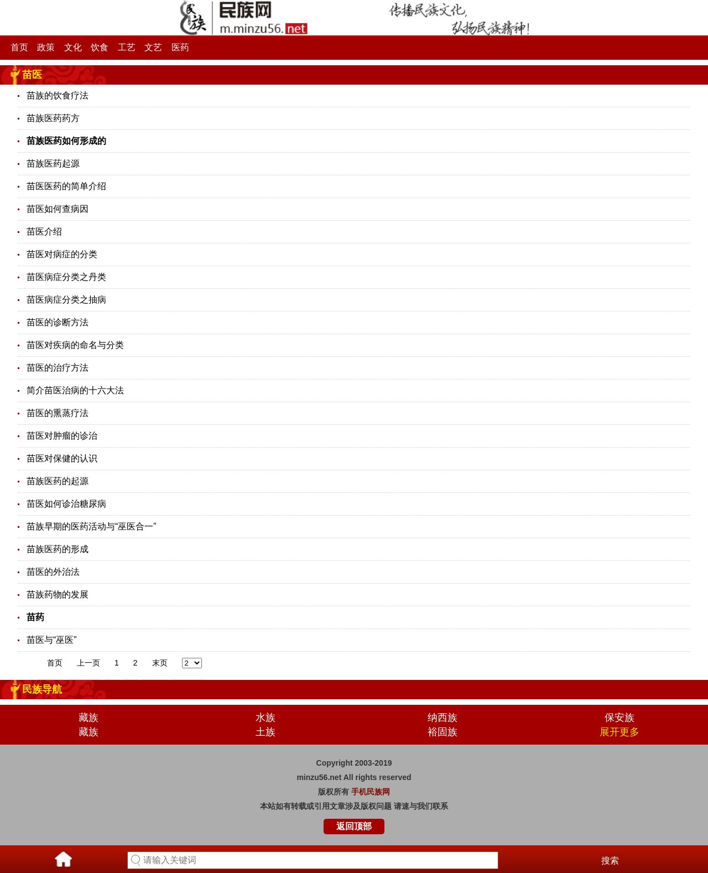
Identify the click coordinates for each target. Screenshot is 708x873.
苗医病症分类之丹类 (66, 277)
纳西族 (442, 717)
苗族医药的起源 (57, 481)
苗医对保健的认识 (62, 458)
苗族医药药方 (53, 118)
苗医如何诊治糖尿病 (66, 503)
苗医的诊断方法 (57, 322)
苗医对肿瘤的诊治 (62, 435)
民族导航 (42, 689)
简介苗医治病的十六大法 (75, 390)
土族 (265, 731)
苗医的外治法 (53, 571)
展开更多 (619, 731)
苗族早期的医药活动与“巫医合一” (92, 526)
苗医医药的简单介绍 (66, 186)
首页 (19, 47)
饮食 (99, 47)
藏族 (88, 717)
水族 (265, 717)
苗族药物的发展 (57, 594)
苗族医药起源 (53, 163)
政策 (46, 47)
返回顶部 (354, 826)
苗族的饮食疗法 (57, 95)
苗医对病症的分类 (62, 254)
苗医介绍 (44, 231)
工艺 (127, 47)
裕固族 (442, 731)
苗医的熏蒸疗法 (57, 413)
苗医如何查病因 (57, 209)
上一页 (88, 662)
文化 (73, 47)
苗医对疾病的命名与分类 (75, 345)
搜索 (610, 860)
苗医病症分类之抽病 (66, 299)
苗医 (32, 74)
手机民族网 (370, 791)
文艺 (153, 47)
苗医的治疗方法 (57, 367)
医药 (180, 47)
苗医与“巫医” (52, 640)
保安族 (619, 717)
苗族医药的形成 (57, 549)
